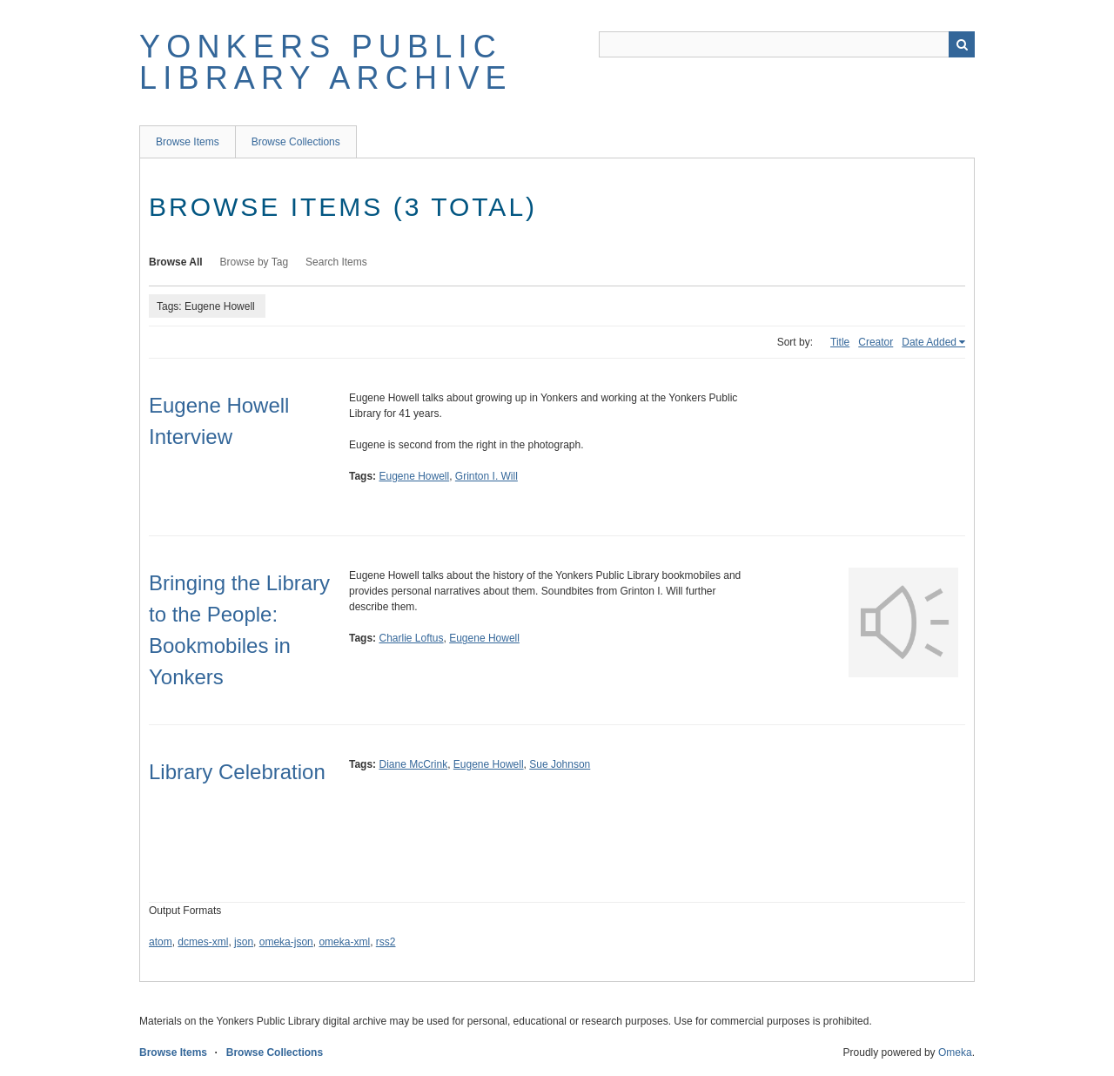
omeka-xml (344, 942)
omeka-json (286, 942)
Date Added (929, 342)
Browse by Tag (254, 262)
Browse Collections (296, 142)
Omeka (955, 1052)
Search (962, 44)
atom (160, 942)
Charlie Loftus (411, 638)
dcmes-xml (203, 942)
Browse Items (187, 142)
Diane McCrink (413, 764)
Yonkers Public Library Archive (326, 62)
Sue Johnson (559, 764)
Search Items (336, 262)
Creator (875, 342)
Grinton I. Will (486, 476)
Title (839, 342)
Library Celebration (237, 771)
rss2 (386, 942)
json (243, 942)
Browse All (176, 262)
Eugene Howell (414, 476)
